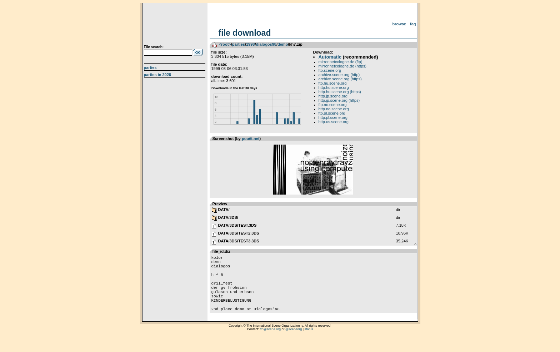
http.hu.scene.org (334, 87)
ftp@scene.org (270, 343)
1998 (250, 44)
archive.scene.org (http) (339, 74)
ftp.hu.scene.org (333, 83)
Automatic (330, 57)
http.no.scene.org (334, 109)
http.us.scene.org (334, 122)
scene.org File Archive (175, 25)
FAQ (413, 24)
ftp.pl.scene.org (332, 113)
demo (283, 44)
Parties (150, 67)
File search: (154, 47)
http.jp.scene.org (333, 96)
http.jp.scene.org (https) (339, 100)
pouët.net (251, 138)
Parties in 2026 (157, 74)
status (309, 343)
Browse (399, 24)
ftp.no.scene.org (333, 104)
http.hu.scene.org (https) (340, 92)
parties (238, 44)
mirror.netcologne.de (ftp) (340, 62)
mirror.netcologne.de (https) (343, 66)
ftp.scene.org (330, 70)
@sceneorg (293, 343)
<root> (225, 44)
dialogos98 (266, 44)
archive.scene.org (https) (340, 79)
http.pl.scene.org (333, 117)
